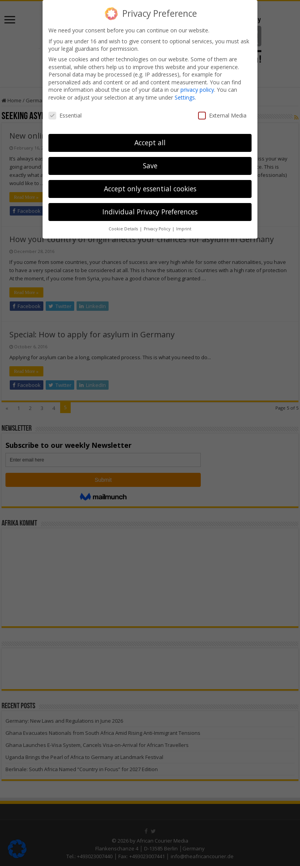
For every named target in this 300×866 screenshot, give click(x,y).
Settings (185, 97)
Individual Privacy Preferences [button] (150, 211)
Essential (65, 115)
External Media (222, 115)
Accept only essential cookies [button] (150, 188)
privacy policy (197, 89)
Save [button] (150, 165)
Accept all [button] (150, 142)
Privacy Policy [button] (157, 229)
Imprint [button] (183, 229)
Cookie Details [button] (124, 229)
